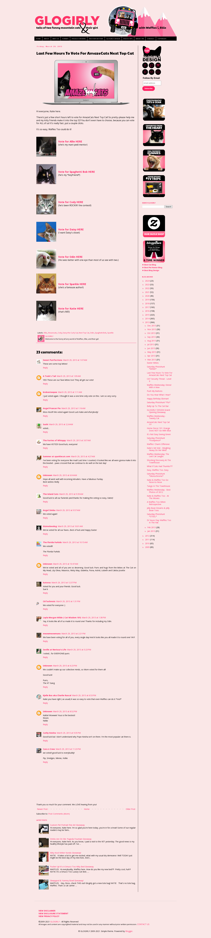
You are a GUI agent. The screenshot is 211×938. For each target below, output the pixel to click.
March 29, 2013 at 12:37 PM (64, 582)
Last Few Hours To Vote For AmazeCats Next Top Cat (159, 373)
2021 (147, 292)
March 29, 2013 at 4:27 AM (83, 456)
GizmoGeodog (50, 526)
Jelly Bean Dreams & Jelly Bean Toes (158, 509)
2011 (147, 539)
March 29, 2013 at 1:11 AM (70, 392)
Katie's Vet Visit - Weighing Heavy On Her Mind (158, 449)
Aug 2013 (151, 340)
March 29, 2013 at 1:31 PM (68, 601)
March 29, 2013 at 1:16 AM (73, 408)
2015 (147, 314)
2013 (147, 322)
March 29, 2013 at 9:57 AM (68, 510)
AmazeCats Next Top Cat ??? (158, 423)
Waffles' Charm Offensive (158, 444)
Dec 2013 (151, 325)
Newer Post (42, 809)
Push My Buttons (154, 391)
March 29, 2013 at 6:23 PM (65, 665)
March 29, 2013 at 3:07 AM (79, 440)
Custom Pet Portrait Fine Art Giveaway (67, 825)
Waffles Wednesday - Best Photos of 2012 (159, 490)
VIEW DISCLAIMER (47, 910)
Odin (92, 333)
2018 (147, 303)
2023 (147, 284)
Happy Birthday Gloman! (158, 398)
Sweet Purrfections (52, 360)
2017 (147, 307)
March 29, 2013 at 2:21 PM (73, 633)
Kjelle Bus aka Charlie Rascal (57, 695)
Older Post (130, 809)
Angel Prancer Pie (52, 408)
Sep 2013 (151, 337)
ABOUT (46, 39)
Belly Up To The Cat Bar (158, 406)
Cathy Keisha (49, 733)
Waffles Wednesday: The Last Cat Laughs (158, 455)
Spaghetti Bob (100, 333)
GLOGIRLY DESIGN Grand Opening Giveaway (158, 411)
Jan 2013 (151, 531)
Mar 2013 (151, 359)
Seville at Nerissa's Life (54, 649)
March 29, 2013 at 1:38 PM (94, 617)
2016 (147, 311)
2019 (147, 299)
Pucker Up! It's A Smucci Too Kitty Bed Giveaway (72, 866)
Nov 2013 (152, 329)
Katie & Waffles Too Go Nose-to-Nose (157, 481)
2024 (147, 280)
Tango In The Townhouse (158, 486)
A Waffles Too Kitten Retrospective (156, 503)
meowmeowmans (52, 633)
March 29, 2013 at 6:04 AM (65, 475)
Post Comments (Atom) (59, 813)
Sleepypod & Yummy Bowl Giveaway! (66, 880)
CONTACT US (143, 924)
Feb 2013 (151, 527)
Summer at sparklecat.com (56, 456)
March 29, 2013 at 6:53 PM (84, 695)
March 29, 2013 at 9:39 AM (71, 494)
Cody (60, 333)
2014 (147, 318)
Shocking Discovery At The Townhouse (159, 461)
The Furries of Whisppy (54, 440)
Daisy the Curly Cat (70, 333)
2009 (147, 547)
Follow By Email (151, 78)
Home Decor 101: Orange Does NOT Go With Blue (159, 429)
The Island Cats (50, 494)
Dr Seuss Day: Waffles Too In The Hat (159, 521)
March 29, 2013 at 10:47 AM (65, 564)
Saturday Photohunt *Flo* (158, 402)
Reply (45, 367)
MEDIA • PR (140, 39)
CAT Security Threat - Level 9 (159, 380)
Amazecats (52, 333)
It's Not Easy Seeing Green (159, 434)
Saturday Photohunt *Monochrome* (156, 474)
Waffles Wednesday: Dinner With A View (159, 386)
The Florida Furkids (52, 542)
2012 (147, 535)
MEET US (55, 39)
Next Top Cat (84, 333)
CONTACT (150, 39)
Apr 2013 (151, 355)
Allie (45, 333)
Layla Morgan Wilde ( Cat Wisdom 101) (62, 617)
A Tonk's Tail (49, 376)
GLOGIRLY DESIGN (113, 39)
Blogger (128, 931)
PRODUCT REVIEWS (79, 39)
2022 (147, 288)
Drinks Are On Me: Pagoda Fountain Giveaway (70, 839)
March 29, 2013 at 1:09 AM (69, 376)
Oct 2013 (151, 333)
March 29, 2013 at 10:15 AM (75, 542)
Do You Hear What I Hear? (159, 394)
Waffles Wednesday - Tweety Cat (156, 417)
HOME (38, 39)
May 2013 (152, 352)
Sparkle (110, 333)
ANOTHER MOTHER (96, 39)
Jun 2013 (151, 348)
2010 (147, 543)
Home (86, 809)
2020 (147, 296)
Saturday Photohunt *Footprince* (156, 439)
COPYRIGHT (162, 39)
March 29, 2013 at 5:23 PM (79, 649)
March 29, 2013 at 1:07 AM (75, 360)
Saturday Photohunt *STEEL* (156, 515)
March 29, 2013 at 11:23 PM (68, 749)
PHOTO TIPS (127, 39)
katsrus (47, 582)
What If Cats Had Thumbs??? (159, 466)
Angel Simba (49, 510)
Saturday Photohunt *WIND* (156, 367)
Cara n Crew (49, 749)
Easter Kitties (153, 362)
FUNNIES (65, 39)
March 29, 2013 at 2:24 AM (61, 424)
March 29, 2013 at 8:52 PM (65, 711)
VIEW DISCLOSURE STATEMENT (53, 913)
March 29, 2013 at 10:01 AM (70, 526)
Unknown (47, 475)
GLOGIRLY (55, 921)
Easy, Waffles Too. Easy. (158, 470)
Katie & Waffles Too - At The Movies (158, 497)
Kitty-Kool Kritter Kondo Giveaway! (65, 852)
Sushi (45, 424)
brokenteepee (50, 392)
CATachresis (49, 601)
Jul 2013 (151, 344)
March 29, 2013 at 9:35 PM (69, 733)
